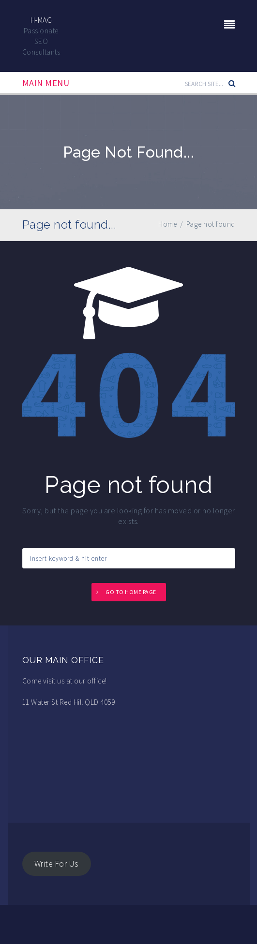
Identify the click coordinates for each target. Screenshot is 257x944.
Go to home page (131, 591)
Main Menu (46, 83)
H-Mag (41, 20)
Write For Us (56, 863)
